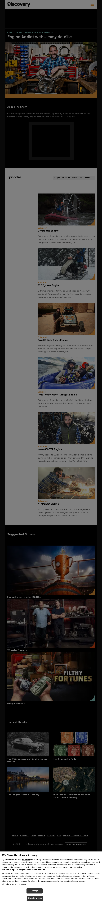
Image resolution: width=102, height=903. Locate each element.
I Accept (34, 891)
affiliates (26, 860)
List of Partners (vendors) (14, 884)
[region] (51, 877)
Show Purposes (35, 898)
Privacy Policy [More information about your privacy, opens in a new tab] (76, 867)
